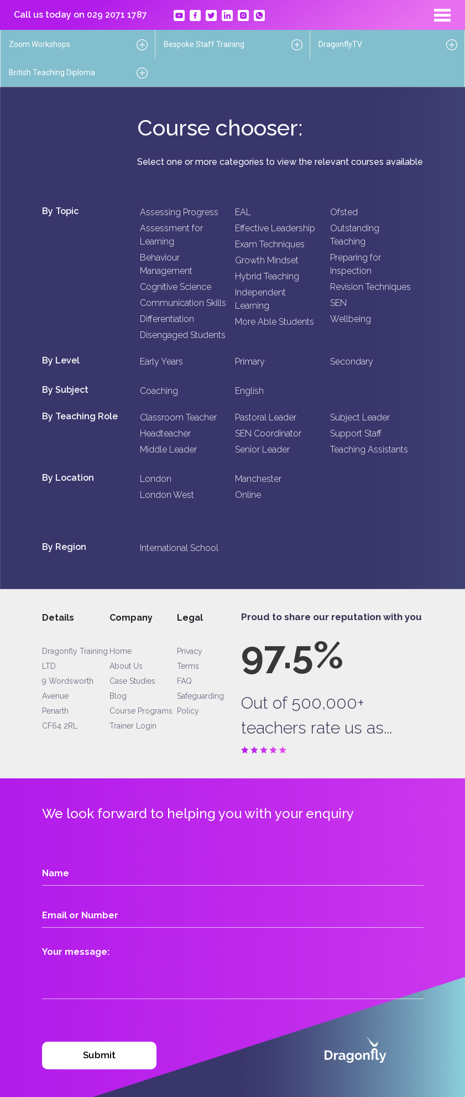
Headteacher (165, 433)
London (155, 479)
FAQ (184, 681)
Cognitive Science (175, 287)
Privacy (189, 651)
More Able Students (274, 321)
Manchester (258, 479)
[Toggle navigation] (442, 15)
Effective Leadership (275, 228)
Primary (250, 361)
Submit (99, 1054)
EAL (243, 212)
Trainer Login (132, 725)
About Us (126, 666)
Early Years (161, 361)
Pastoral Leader (265, 417)
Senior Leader (262, 449)
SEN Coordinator (268, 433)
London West (167, 495)
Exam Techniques (270, 244)
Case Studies (132, 681)
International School (179, 548)
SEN (338, 303)
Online (248, 495)
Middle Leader (168, 449)
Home (120, 651)
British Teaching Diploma (52, 72)
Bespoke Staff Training (204, 44)
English (249, 391)
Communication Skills (183, 303)
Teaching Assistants (369, 449)
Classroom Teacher (178, 417)
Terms (188, 666)
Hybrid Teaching (267, 276)
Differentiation (167, 319)
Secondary (351, 361)
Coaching (159, 391)
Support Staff (356, 433)
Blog (118, 696)
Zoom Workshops (39, 44)
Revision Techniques (370, 287)
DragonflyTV (340, 44)
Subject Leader (360, 417)
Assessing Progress (179, 212)
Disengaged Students (183, 335)
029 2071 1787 (117, 14)
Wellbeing (350, 319)
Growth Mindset (267, 260)
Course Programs (141, 710)
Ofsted (344, 212)
